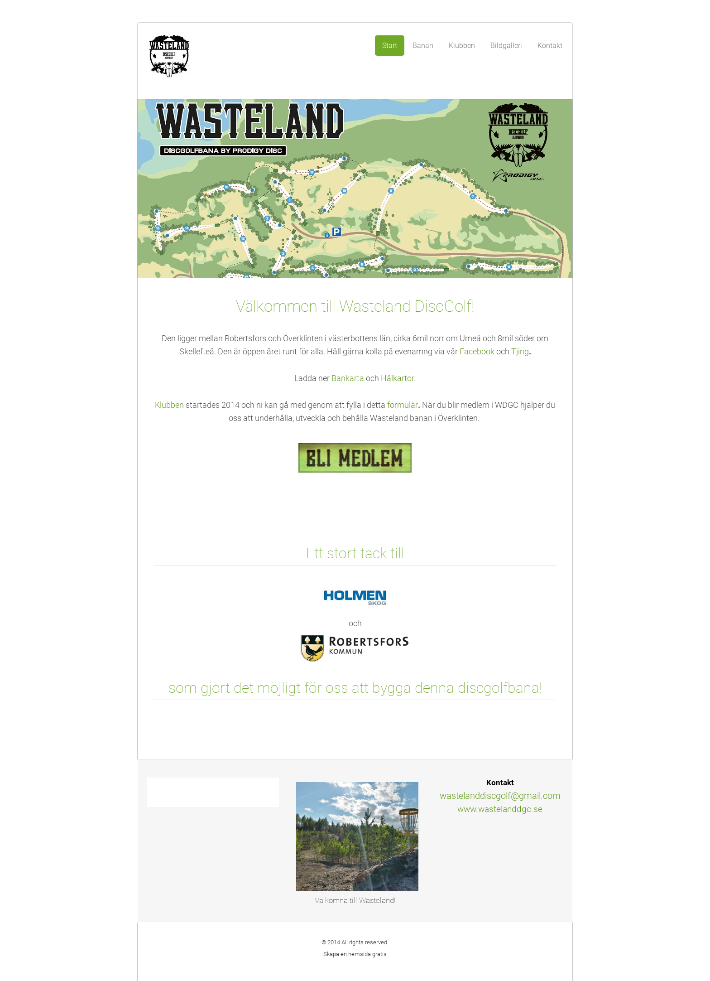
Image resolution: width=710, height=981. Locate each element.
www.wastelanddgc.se (499, 809)
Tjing (520, 351)
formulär (402, 405)
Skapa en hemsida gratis (355, 954)
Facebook (477, 351)
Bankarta (348, 378)
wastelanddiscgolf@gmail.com (500, 795)
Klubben (169, 405)
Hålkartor (397, 378)
